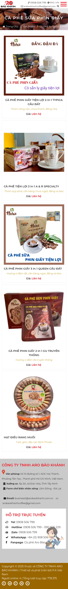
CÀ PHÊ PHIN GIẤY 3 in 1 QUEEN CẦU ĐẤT (33, 268)
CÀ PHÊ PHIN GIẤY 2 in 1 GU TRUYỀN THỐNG (34, 353)
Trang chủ (10, 26)
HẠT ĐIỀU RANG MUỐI (19, 437)
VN (57, 2)
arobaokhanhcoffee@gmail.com (40, 6)
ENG (52, 2)
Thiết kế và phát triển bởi (36, 570)
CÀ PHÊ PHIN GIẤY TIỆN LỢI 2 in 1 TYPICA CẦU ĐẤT (34, 102)
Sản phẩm (29, 26)
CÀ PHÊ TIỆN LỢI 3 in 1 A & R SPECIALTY (31, 186)
